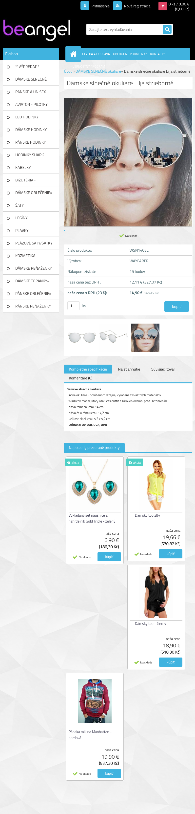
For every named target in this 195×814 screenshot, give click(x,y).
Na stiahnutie (129, 369)
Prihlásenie (101, 6)
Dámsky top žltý (147, 515)
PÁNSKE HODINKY (30, 142)
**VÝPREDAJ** (27, 66)
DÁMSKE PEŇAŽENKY (33, 268)
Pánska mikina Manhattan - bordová (90, 735)
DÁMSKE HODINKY (31, 129)
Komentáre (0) (80, 378)
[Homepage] (74, 54)
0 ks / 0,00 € (179, 4)
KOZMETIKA (25, 256)
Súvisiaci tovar (163, 369)
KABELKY (23, 167)
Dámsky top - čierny (150, 623)
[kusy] (73, 305)
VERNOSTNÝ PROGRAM (89, 66)
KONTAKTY (157, 53)
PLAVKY (21, 230)
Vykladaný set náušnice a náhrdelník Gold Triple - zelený (92, 518)
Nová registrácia (137, 6)
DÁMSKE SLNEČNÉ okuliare (31, 81)
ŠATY (19, 205)
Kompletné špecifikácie (88, 369)
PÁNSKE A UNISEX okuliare (30, 93)
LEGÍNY (21, 218)
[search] (167, 29)
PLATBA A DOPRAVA (96, 53)
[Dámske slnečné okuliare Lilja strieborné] (82, 324)
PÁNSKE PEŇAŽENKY (33, 306)
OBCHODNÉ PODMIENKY (130, 53)
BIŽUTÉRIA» (25, 180)
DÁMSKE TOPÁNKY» (32, 281)
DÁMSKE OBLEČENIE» (33, 193)
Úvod (68, 71)
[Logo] (37, 29)
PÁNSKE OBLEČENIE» (33, 293)
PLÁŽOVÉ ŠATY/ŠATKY (34, 243)
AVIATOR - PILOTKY (31, 104)
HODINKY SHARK (29, 155)
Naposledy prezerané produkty (94, 447)
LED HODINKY (27, 117)
